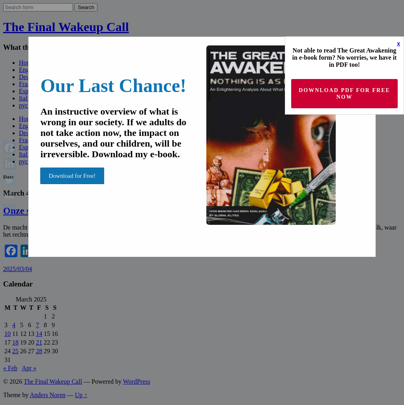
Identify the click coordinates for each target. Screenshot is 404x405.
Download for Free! (72, 176)
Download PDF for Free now (344, 93)
